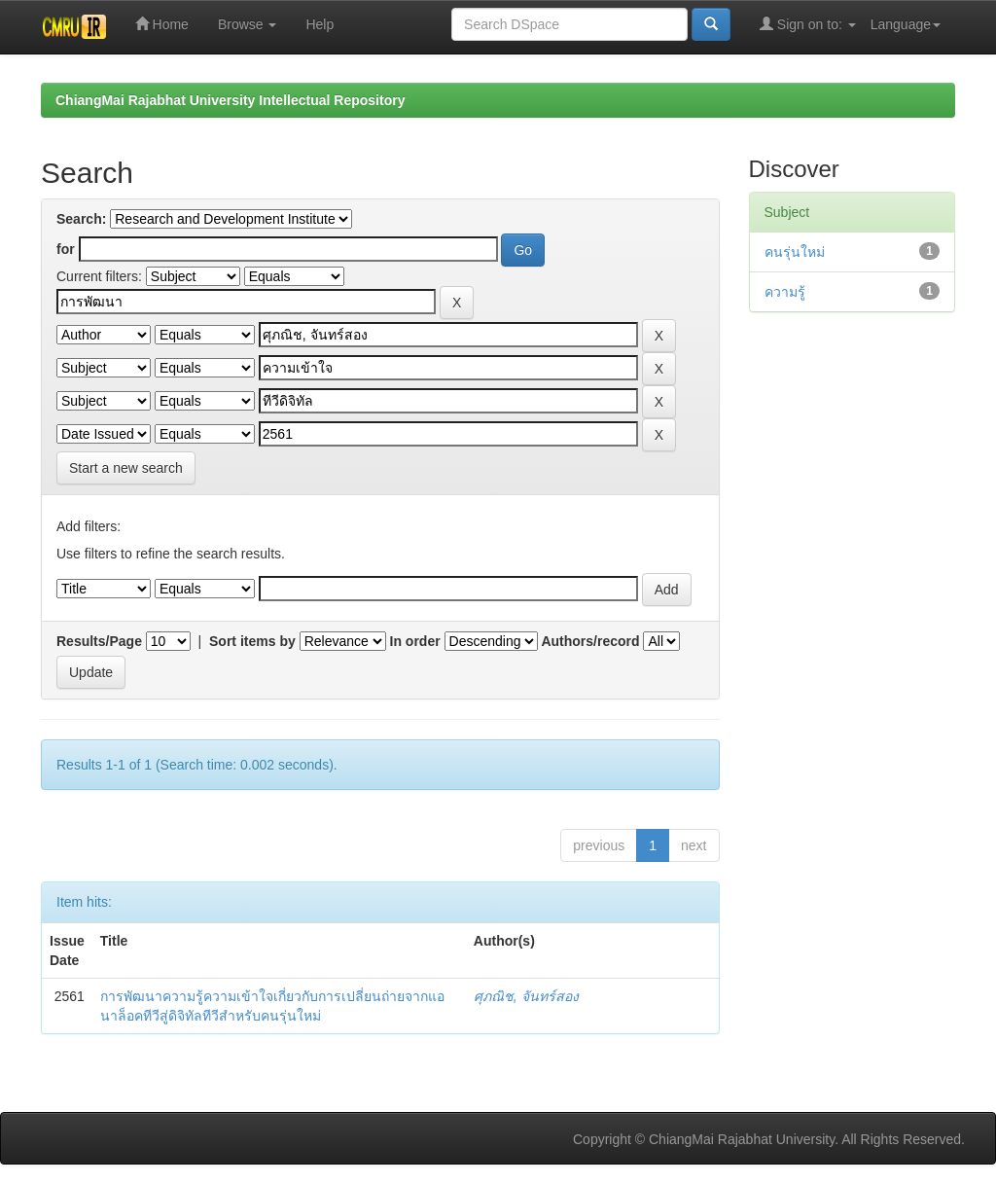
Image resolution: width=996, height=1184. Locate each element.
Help (319, 24)
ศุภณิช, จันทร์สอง (526, 996)
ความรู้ (785, 292)
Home (162, 24)
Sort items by (252, 641)
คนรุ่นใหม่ (795, 252)
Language (906, 24)
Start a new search (126, 468)
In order (415, 641)
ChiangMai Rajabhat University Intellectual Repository (230, 100)
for (65, 249)
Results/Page (99, 641)
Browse (247, 24)
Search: (81, 219)
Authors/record (590, 641)
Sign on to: (808, 24)
